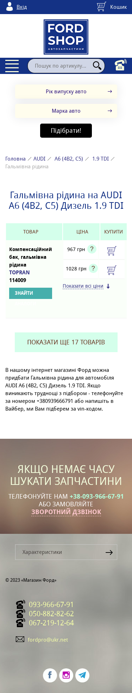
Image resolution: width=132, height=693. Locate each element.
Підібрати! (66, 130)
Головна (15, 158)
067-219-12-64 (51, 623)
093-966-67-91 (51, 604)
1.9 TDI (100, 158)
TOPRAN (30, 276)
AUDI (39, 158)
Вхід (22, 7)
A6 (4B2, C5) (69, 158)
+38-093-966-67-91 (97, 496)
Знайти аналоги (25, 294)
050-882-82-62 (51, 614)
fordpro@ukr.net (48, 639)
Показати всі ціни (83, 286)
